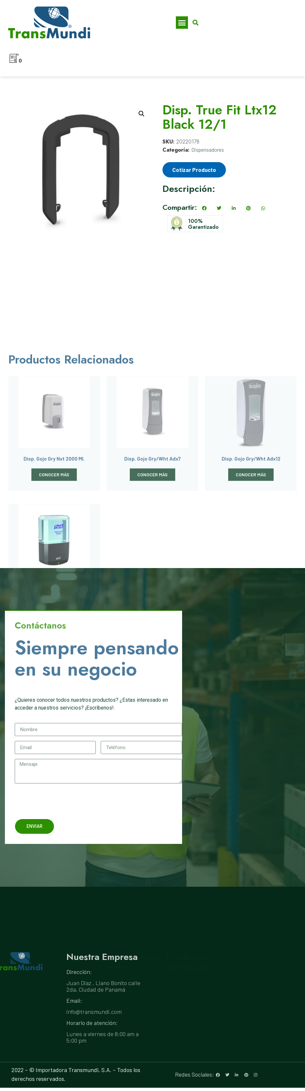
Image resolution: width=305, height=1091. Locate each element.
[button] (182, 22)
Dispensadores (207, 149)
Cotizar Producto (194, 169)
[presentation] (64, 801)
